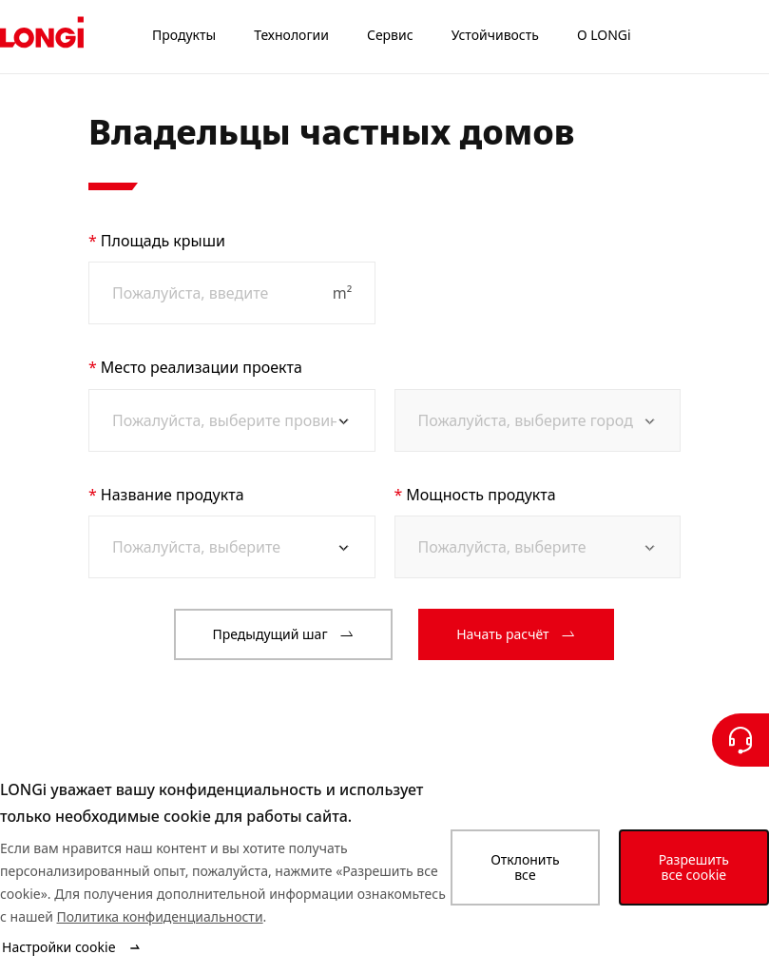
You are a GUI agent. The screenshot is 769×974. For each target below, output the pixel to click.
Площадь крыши (163, 240)
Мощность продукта (480, 494)
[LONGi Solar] (42, 37)
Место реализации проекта (201, 367)
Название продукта (172, 494)
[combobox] (224, 420)
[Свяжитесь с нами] (740, 740)
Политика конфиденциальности (160, 916)
